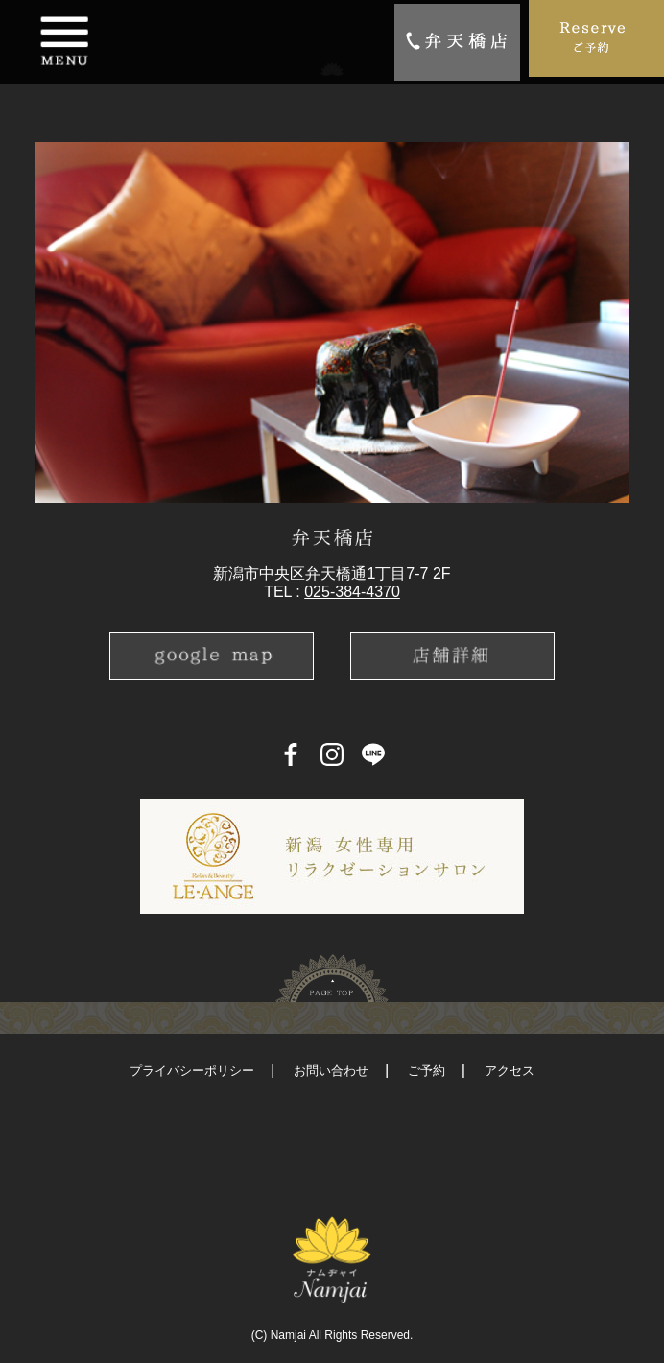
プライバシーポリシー (192, 1071)
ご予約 (426, 1071)
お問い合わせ (331, 1071)
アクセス (509, 1071)
